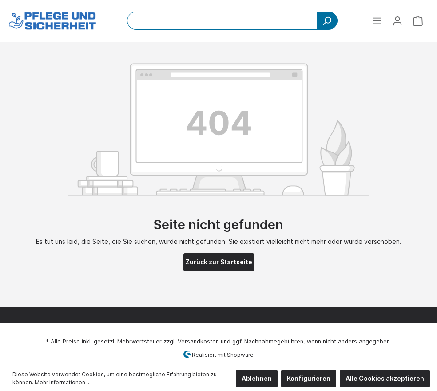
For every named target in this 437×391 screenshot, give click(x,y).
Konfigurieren (308, 378)
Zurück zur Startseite (218, 262)
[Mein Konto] (397, 20)
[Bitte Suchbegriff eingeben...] (222, 21)
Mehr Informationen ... (63, 382)
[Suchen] (327, 21)
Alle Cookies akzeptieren (385, 378)
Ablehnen (257, 378)
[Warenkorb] (418, 20)
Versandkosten (198, 341)
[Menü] (377, 20)
